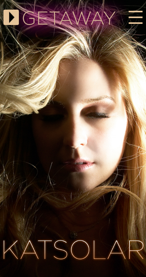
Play (11, 17)
